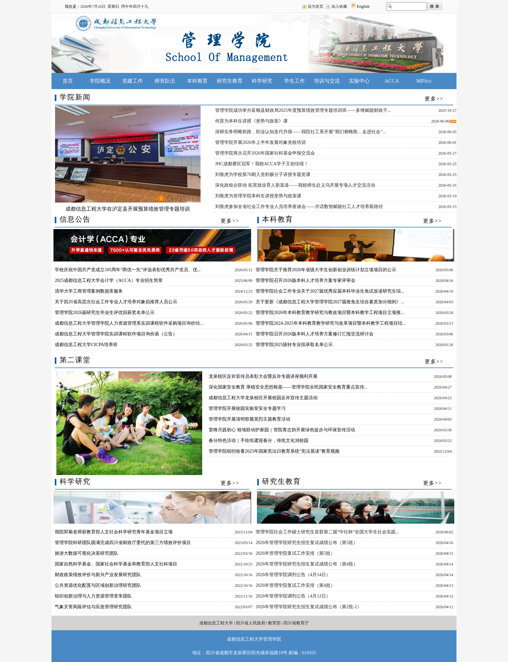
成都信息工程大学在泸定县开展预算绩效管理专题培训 (127, 209)
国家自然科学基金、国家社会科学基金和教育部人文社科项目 (116, 564)
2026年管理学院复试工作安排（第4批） (295, 585)
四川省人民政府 (250, 623)
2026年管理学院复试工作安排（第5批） (295, 553)
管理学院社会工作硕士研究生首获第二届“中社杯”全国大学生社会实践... (327, 531)
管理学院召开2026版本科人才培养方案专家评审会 (305, 280)
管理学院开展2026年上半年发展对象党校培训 (260, 142)
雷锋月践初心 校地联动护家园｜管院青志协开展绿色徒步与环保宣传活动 (282, 429)
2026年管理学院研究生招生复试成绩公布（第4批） (307, 564)
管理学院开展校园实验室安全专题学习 (247, 408)
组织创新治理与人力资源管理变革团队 (93, 596)
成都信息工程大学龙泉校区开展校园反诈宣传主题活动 (263, 397)
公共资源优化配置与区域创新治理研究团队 (98, 585)
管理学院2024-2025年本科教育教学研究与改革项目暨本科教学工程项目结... (331, 323)
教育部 (274, 623)
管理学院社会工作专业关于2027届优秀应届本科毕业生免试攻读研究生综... (330, 291)
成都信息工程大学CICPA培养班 (86, 344)
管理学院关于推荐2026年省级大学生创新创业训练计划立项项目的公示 (326, 269)
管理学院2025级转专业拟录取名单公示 (294, 344)
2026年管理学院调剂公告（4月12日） (293, 596)
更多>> (434, 98)
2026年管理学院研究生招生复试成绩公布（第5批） (307, 542)
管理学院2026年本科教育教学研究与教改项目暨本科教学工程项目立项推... (330, 312)
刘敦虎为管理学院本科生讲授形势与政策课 (258, 195)
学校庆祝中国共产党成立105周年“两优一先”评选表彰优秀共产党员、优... (128, 269)
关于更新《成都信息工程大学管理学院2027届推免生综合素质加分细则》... (330, 301)
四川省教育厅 (296, 623)
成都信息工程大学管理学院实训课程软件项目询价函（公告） (116, 333)
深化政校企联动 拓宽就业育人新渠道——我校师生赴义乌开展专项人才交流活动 (295, 185)
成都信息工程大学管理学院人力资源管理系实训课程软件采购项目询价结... (129, 323)
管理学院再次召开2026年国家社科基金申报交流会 (265, 153)
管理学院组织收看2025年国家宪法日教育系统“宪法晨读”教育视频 (274, 451)
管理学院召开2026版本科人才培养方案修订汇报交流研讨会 (315, 333)
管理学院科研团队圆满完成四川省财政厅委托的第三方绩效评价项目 (123, 542)
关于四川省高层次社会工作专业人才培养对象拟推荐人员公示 (116, 301)
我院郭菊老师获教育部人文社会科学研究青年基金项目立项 (114, 531)
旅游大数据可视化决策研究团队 (86, 553)
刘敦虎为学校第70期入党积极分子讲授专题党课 (262, 174)
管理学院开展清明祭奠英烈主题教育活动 (249, 419)
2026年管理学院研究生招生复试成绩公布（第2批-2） (309, 606)
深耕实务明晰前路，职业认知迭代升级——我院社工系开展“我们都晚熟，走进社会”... (300, 131)
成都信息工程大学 (216, 623)
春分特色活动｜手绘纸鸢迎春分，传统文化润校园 (258, 440)
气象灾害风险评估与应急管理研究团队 (93, 606)
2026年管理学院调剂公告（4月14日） (293, 574)
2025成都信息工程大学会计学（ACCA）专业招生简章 (109, 280)
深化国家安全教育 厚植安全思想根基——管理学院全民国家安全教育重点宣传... (288, 387)
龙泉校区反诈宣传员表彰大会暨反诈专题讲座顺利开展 (263, 376)
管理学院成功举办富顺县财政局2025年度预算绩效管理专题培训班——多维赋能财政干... (303, 110)
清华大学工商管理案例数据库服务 (89, 291)
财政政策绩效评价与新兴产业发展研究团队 (98, 574)
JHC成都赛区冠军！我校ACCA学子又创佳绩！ (261, 163)
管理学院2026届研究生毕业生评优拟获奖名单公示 (105, 312)
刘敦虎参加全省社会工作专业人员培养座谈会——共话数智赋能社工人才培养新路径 (299, 206)
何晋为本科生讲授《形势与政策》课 (251, 121)
